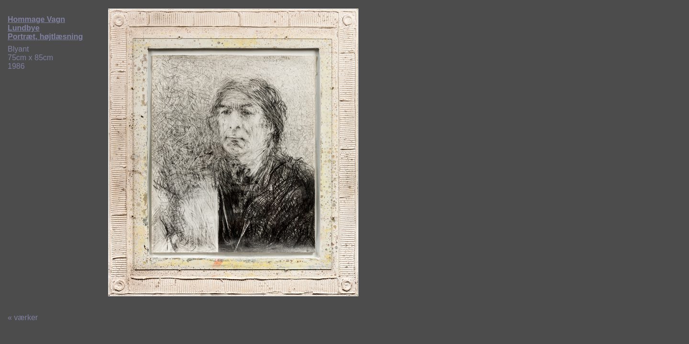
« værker (23, 317)
